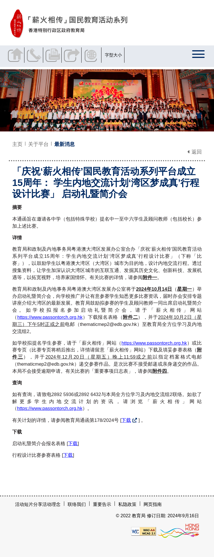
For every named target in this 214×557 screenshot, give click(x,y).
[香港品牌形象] (178, 530)
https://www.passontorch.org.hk (50, 317)
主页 (17, 144)
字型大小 (116, 55)
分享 (74, 55)
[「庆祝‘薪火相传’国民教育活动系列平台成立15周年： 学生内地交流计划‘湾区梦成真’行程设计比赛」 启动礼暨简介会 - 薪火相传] (98, 24)
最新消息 (64, 144)
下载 (126, 420)
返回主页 (16, 55)
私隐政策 (127, 504)
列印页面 (55, 55)
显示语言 (95, 55)
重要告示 (102, 504)
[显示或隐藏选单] (199, 56)
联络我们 (36, 55)
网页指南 (153, 504)
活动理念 (51, 504)
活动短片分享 (28, 504)
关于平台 (38, 144)
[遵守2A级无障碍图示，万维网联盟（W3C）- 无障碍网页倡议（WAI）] (143, 530)
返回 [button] (195, 152)
